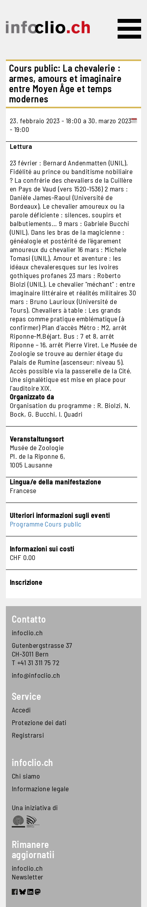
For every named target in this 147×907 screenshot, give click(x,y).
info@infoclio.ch (36, 675)
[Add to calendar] (134, 125)
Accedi (21, 709)
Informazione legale (40, 788)
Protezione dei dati (39, 722)
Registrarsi (28, 735)
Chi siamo (26, 776)
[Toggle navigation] (129, 29)
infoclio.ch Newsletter (28, 872)
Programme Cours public (46, 523)
